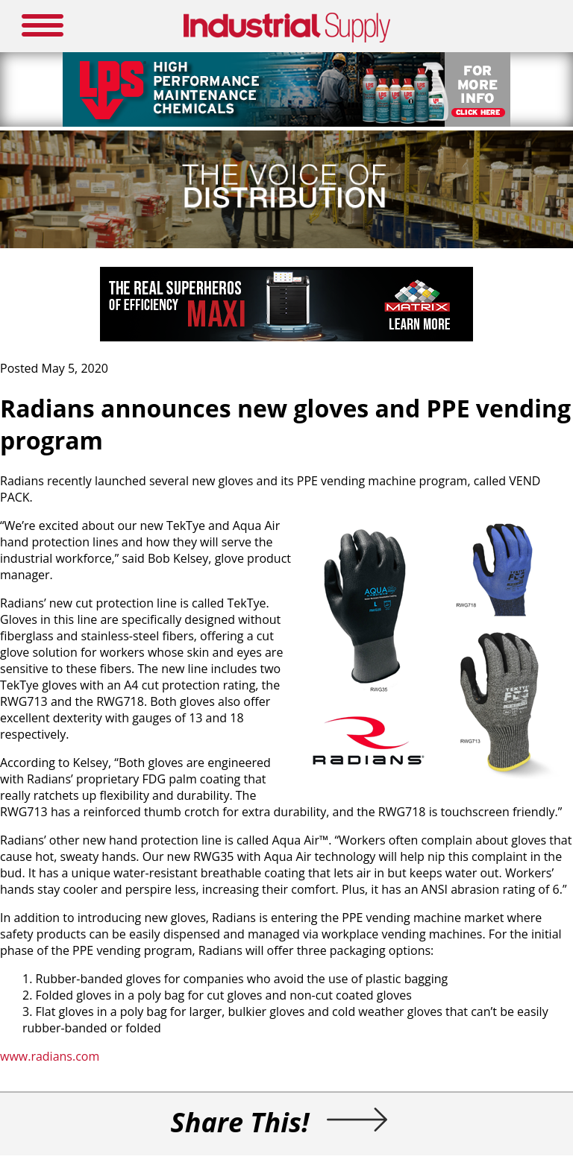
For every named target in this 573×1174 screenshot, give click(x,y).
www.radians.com (49, 1056)
